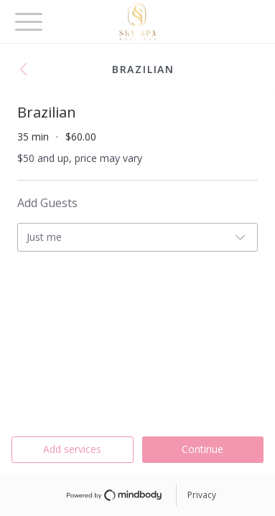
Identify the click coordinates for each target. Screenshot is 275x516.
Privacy (201, 495)
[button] (27, 70)
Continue (202, 449)
